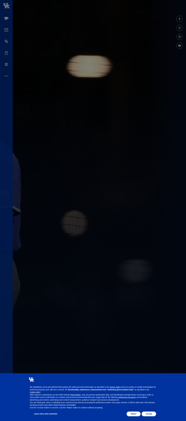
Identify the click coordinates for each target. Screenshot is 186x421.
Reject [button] (133, 414)
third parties (76, 395)
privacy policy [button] (115, 387)
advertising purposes (127, 397)
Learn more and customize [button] (45, 414)
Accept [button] (149, 414)
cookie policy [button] (35, 392)
